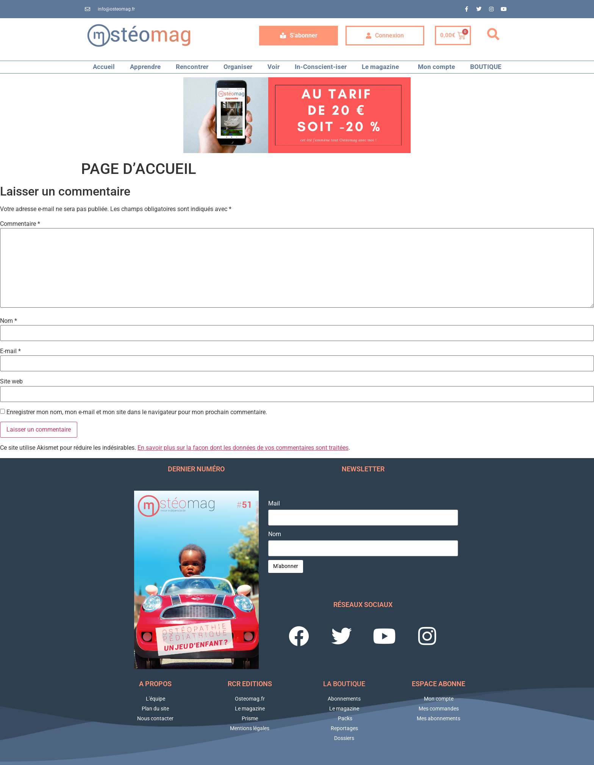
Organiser (238, 66)
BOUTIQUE (486, 66)
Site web (11, 382)
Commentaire (20, 224)
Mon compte (436, 66)
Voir (273, 66)
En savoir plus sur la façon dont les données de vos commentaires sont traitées (243, 447)
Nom (8, 321)
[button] (493, 34)
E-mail (10, 351)
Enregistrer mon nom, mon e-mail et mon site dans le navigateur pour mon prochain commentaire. (136, 412)
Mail (274, 504)
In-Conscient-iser (321, 66)
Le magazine (382, 67)
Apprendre (145, 66)
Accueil (104, 66)
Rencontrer (192, 66)
